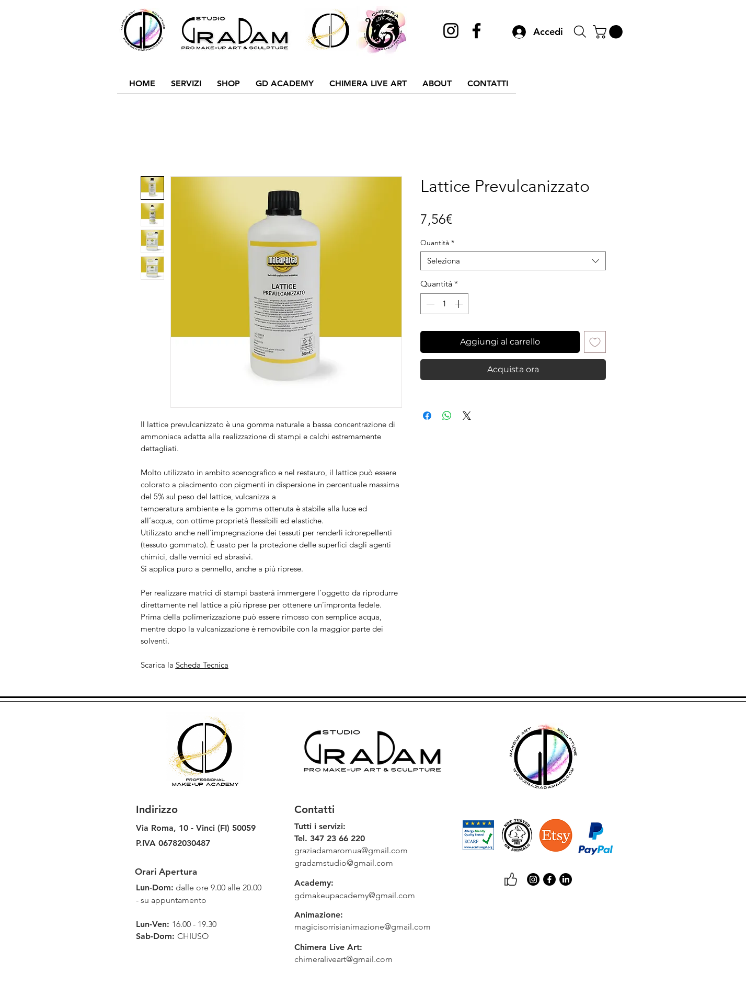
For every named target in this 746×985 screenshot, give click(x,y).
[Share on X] (467, 415)
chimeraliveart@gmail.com (343, 959)
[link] (609, 32)
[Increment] (459, 304)
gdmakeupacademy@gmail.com (354, 895)
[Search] (580, 31)
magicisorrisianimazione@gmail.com (362, 927)
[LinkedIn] (565, 879)
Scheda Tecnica (202, 665)
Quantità (437, 242)
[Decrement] (429, 304)
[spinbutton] (444, 304)
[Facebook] (476, 30)
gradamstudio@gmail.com (343, 863)
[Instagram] (451, 30)
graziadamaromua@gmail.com (351, 850)
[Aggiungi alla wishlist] (595, 342)
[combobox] (513, 260)
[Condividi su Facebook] (427, 415)
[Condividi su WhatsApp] (447, 415)
